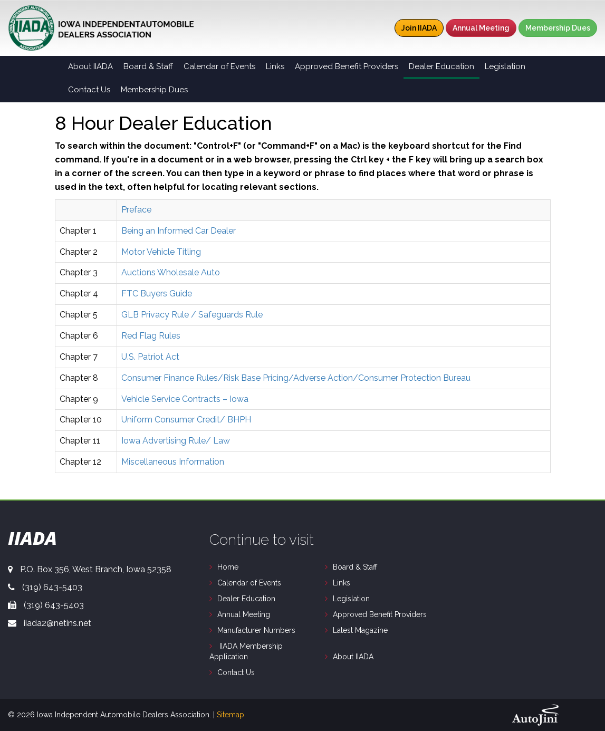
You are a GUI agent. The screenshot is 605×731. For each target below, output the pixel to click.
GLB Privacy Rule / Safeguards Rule (192, 315)
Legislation (351, 598)
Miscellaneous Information (172, 462)
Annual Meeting (481, 28)
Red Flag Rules (150, 336)
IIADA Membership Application (246, 651)
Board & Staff (355, 567)
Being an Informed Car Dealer (178, 231)
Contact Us (236, 672)
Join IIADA (419, 28)
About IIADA (353, 656)
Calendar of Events (249, 583)
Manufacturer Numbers (256, 630)
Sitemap (230, 714)
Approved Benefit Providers (380, 614)
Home (227, 567)
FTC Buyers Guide (156, 293)
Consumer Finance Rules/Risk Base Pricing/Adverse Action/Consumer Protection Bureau (295, 378)
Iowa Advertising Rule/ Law (175, 441)
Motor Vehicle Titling (161, 252)
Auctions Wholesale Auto (170, 272)
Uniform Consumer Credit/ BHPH (186, 420)
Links (341, 583)
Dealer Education (246, 598)
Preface (136, 210)
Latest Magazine (360, 630)
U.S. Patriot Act (150, 357)
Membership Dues (557, 28)
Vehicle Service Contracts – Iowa (184, 399)
